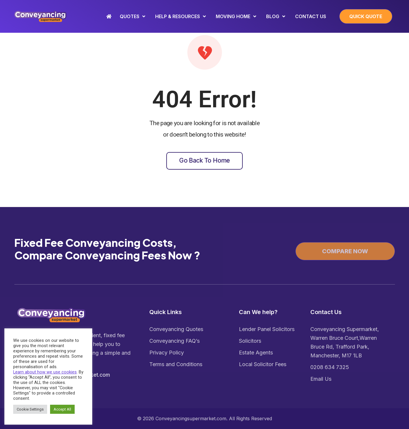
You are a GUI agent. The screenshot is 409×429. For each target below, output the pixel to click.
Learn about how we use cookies (45, 372)
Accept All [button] (62, 409)
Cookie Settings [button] (30, 409)
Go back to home (204, 160)
